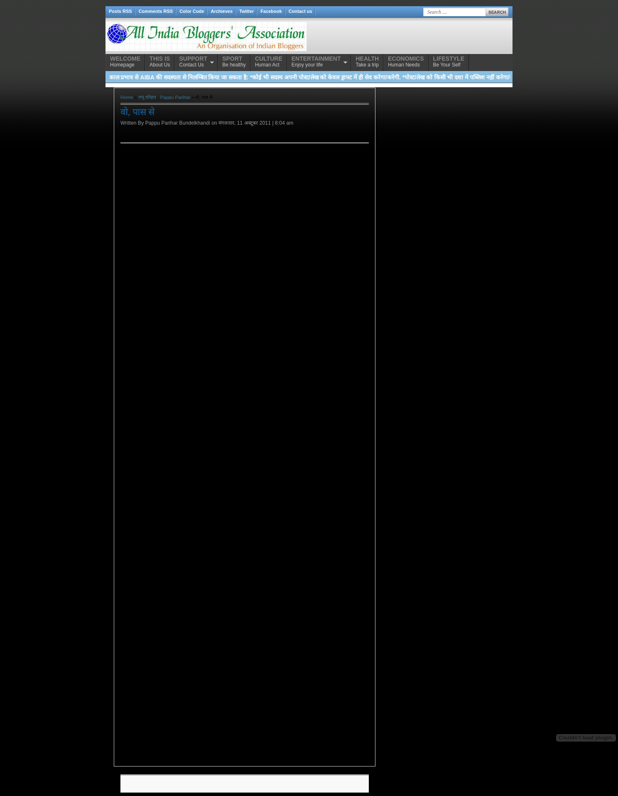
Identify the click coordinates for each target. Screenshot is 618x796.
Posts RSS (120, 11)
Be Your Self (448, 61)
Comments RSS (156, 11)
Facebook (271, 11)
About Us (160, 61)
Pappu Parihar (175, 97)
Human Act (268, 61)
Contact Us (193, 61)
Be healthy (234, 61)
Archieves (222, 11)
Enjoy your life (316, 61)
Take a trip (367, 61)
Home (126, 97)
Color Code (191, 11)
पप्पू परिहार (147, 97)
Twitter (246, 11)
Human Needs (406, 61)
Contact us (300, 11)
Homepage (125, 61)
